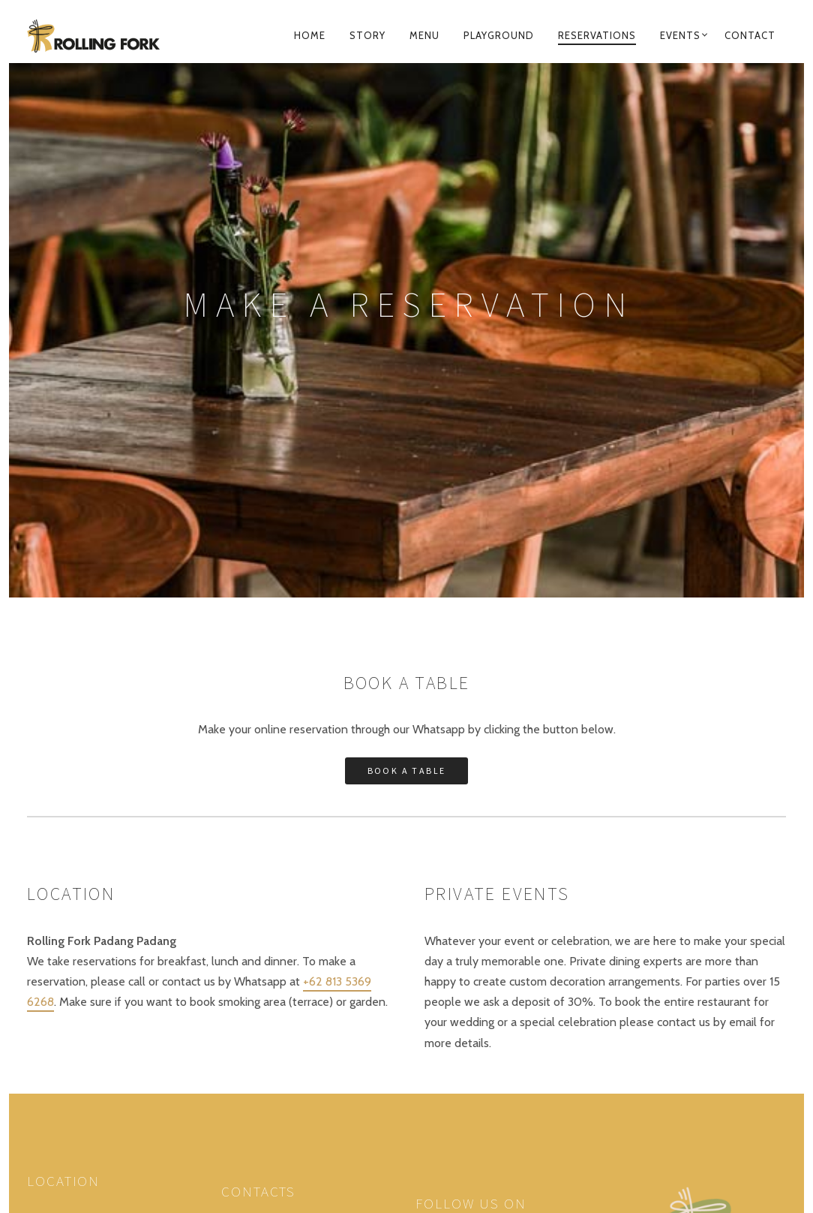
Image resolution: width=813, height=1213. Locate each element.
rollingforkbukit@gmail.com (289, 958)
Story (368, 35)
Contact (750, 35)
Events (680, 35)
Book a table (407, 434)
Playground (499, 35)
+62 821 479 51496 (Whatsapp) (295, 937)
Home (310, 35)
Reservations (597, 35)
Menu (425, 35)
